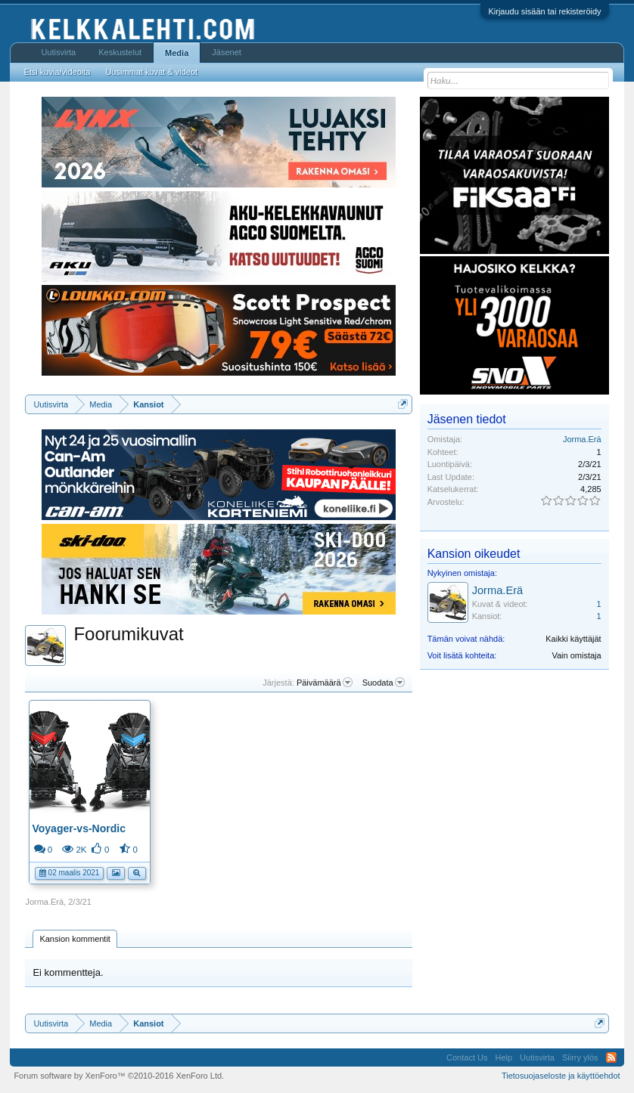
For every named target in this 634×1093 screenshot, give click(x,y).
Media (176, 52)
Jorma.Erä (44, 901)
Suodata (383, 682)
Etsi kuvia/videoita (56, 71)
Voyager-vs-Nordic (78, 828)
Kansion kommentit (74, 938)
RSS (611, 1057)
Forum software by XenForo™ (119, 1075)
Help (503, 1057)
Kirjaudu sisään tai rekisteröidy (544, 11)
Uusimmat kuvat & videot (151, 71)
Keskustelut (119, 52)
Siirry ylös (580, 1057)
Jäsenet (226, 52)
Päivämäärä (325, 682)
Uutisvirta (58, 52)
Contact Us (466, 1057)
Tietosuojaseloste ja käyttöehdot (561, 1075)
